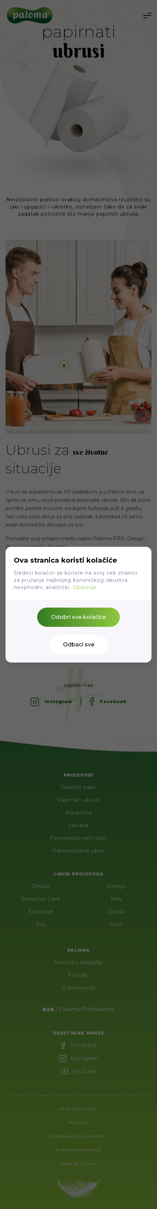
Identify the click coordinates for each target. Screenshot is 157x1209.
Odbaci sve (78, 644)
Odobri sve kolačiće (78, 617)
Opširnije (84, 587)
